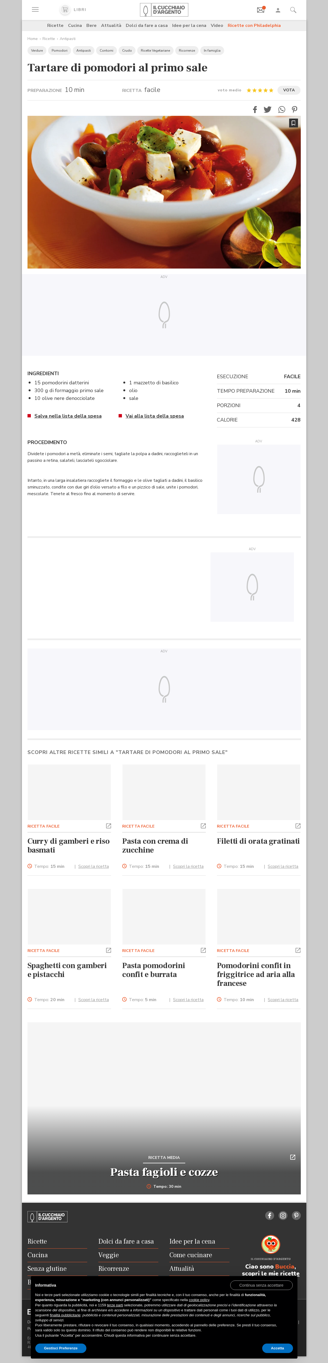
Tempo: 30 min (164, 1186)
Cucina (75, 25)
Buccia (284, 1267)
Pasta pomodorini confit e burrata (153, 970)
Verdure (37, 50)
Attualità (111, 25)
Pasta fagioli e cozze (164, 1172)
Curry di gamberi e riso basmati (68, 845)
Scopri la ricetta (93, 866)
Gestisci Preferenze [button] (61, 1348)
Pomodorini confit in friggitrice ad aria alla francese (256, 974)
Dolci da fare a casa (147, 25)
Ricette (55, 25)
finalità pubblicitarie (65, 1315)
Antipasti (68, 38)
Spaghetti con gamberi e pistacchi (67, 970)
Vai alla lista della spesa (155, 416)
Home (32, 38)
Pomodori (59, 50)
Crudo (127, 50)
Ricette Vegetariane (155, 50)
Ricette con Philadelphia (254, 25)
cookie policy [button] (199, 1300)
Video (217, 25)
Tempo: (49, 867)
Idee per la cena (189, 25)
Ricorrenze (187, 50)
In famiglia (212, 50)
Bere (91, 25)
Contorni (106, 50)
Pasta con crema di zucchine (155, 845)
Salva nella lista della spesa (68, 416)
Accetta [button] (277, 1348)
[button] (255, 109)
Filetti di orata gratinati (258, 841)
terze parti (115, 1305)
